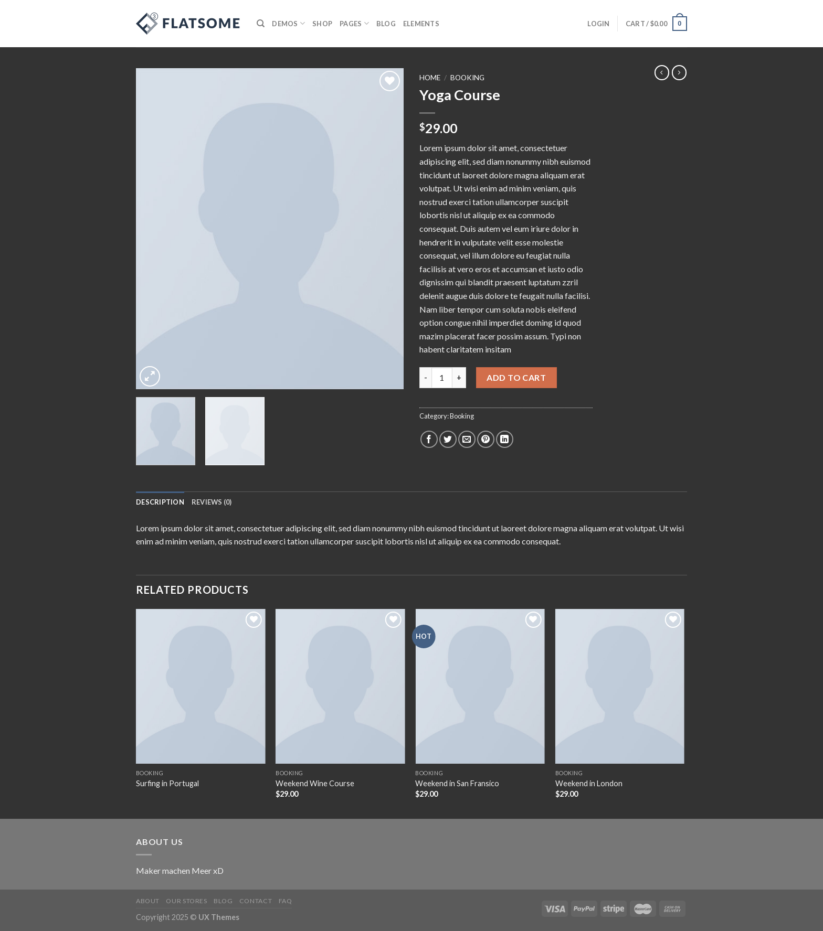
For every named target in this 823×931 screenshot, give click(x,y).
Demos (288, 23)
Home (429, 77)
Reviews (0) (212, 502)
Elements (421, 23)
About (148, 901)
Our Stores (186, 901)
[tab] (160, 501)
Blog (386, 23)
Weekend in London (588, 783)
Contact (255, 901)
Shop (322, 23)
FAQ (285, 901)
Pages (354, 23)
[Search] (261, 24)
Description (160, 502)
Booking (467, 77)
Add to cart (516, 377)
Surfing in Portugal (167, 783)
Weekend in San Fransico (457, 783)
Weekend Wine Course (315, 783)
